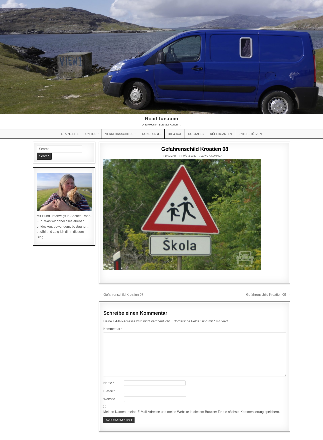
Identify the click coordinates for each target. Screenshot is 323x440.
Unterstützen (250, 134)
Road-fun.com (161, 118)
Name (108, 383)
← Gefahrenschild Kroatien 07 (121, 294)
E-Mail (109, 391)
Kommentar (112, 329)
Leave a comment (212, 155)
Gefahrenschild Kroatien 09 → (268, 294)
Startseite (70, 134)
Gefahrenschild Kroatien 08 (194, 149)
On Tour (91, 134)
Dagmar (170, 155)
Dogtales (196, 134)
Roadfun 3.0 (151, 134)
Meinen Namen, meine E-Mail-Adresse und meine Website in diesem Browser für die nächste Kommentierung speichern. (191, 412)
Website (109, 399)
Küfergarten (221, 134)
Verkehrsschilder (120, 134)
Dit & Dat (174, 134)
